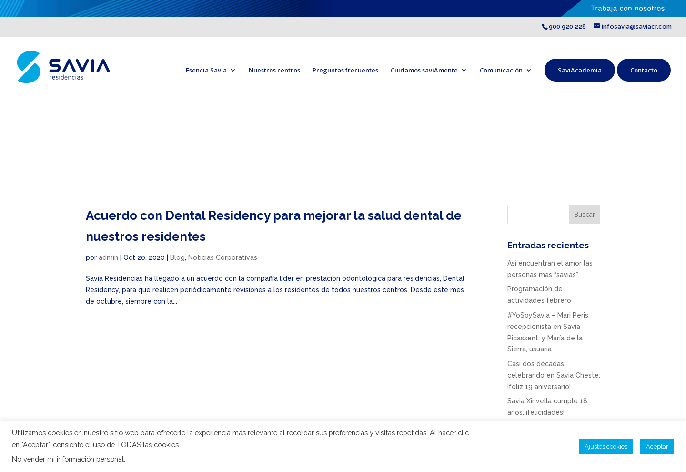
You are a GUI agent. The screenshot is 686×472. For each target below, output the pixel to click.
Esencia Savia (206, 70)
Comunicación (501, 70)
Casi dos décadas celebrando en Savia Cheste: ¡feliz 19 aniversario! (553, 375)
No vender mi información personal (68, 459)
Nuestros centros (274, 70)
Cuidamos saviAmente (424, 70)
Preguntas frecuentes (345, 70)
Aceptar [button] (657, 446)
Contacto (643, 70)
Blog (177, 257)
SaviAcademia (580, 70)
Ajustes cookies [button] (606, 446)
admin (108, 257)
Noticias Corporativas (222, 257)
